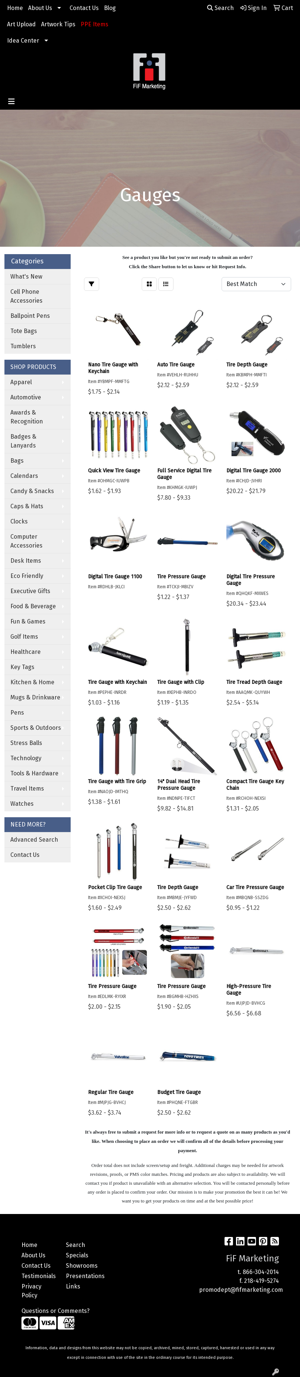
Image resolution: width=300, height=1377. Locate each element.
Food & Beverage (33, 606)
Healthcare (25, 651)
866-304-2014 (261, 1271)
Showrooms (82, 1265)
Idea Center (23, 40)
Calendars (24, 475)
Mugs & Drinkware (35, 697)
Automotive (25, 397)
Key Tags (22, 667)
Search (220, 7)
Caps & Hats (26, 506)
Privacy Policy (31, 1291)
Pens (17, 712)
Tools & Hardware (34, 773)
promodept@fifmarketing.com (241, 1289)
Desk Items (25, 560)
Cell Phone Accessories (26, 296)
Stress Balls (26, 742)
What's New (26, 276)
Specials (77, 1255)
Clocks (19, 521)
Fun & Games (27, 621)
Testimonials (38, 1276)
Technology (25, 758)
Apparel (21, 382)
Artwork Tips (58, 24)
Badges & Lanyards (23, 441)
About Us (40, 7)
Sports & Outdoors (35, 727)
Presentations (83, 1276)
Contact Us (84, 7)
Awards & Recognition (26, 417)
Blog (110, 7)
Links (73, 1286)
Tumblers (23, 346)
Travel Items (27, 788)
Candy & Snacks (32, 491)
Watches (22, 803)
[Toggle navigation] (11, 101)
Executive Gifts (30, 591)
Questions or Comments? (55, 1310)
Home (15, 7)
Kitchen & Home (32, 682)
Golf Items (24, 636)
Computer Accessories (26, 541)
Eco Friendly (26, 575)
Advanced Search (34, 839)
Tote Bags (23, 331)
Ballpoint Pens (30, 315)
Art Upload (21, 24)
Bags (17, 460)
